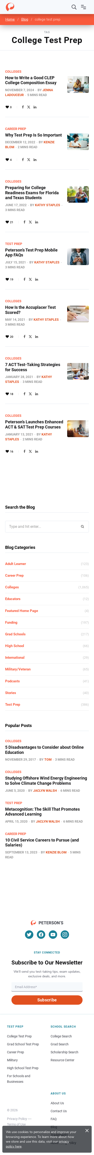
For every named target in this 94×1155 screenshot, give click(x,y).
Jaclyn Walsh (45, 790)
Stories (10, 693)
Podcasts (12, 681)
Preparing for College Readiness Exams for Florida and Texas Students (32, 192)
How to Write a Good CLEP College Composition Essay (30, 80)
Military (12, 1060)
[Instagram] (65, 934)
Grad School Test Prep (23, 1044)
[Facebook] (41, 934)
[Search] (74, 7)
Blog (24, 19)
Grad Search (60, 1044)
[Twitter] (29, 934)
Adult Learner (15, 564)
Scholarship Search (64, 1052)
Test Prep (13, 244)
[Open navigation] (83, 7)
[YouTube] (53, 934)
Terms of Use (16, 1124)
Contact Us (59, 1111)
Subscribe (47, 999)
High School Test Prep (22, 1068)
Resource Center (62, 1060)
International (14, 657)
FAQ (54, 1119)
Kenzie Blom (56, 852)
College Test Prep (19, 1036)
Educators (13, 599)
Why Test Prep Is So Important (33, 135)
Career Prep (15, 129)
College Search (61, 1036)
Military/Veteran (18, 669)
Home (10, 19)
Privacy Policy (17, 1119)
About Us (57, 1103)
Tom (48, 759)
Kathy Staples (47, 205)
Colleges (13, 71)
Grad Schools (15, 634)
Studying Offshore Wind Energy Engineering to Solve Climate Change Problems (46, 781)
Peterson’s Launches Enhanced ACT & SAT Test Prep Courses (34, 424)
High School (14, 646)
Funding (11, 622)
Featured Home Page (21, 611)
